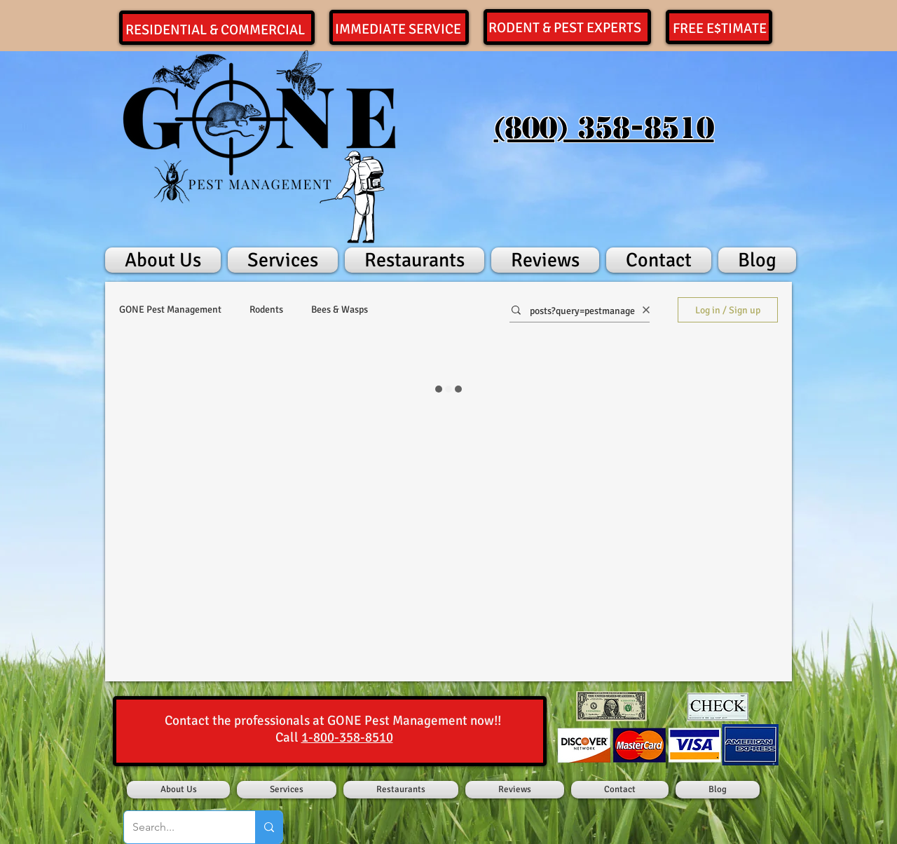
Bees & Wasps (339, 309)
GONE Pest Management (170, 309)
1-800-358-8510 (347, 737)
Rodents (266, 309)
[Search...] (179, 827)
